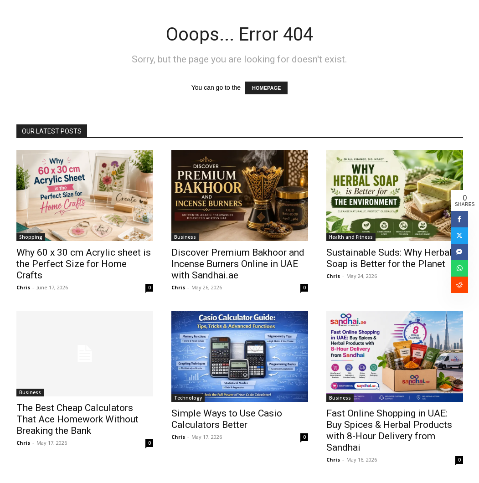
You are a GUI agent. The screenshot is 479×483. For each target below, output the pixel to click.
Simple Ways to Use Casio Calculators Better (226, 419)
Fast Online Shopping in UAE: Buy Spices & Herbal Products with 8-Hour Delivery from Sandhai (389, 430)
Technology (188, 398)
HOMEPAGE (266, 88)
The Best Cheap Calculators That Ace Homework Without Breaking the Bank (77, 419)
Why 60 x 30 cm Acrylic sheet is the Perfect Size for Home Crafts (83, 264)
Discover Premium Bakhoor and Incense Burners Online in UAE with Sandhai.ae (237, 264)
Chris (23, 287)
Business (185, 237)
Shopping (30, 237)
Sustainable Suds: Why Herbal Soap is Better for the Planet (389, 258)
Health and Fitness (351, 237)
